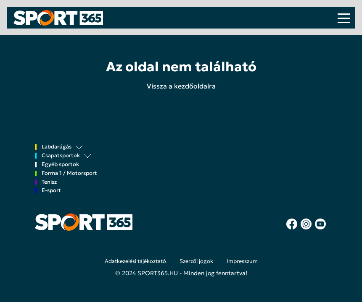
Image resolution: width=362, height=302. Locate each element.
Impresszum (242, 261)
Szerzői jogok (196, 261)
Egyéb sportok (60, 164)
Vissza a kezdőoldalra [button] (181, 86)
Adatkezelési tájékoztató (135, 261)
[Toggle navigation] (344, 17)
